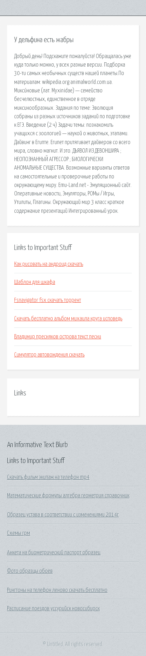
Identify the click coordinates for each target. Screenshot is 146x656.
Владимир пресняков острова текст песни (57, 337)
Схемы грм (18, 533)
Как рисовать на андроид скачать (48, 264)
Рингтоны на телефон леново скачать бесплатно (57, 590)
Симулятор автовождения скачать (49, 355)
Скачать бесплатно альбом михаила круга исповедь (68, 318)
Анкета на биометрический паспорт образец (53, 552)
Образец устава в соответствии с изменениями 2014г (63, 515)
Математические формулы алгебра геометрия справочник (68, 495)
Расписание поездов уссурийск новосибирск (53, 608)
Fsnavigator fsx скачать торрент (47, 300)
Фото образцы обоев (30, 571)
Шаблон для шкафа (34, 282)
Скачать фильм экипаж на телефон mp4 (48, 477)
